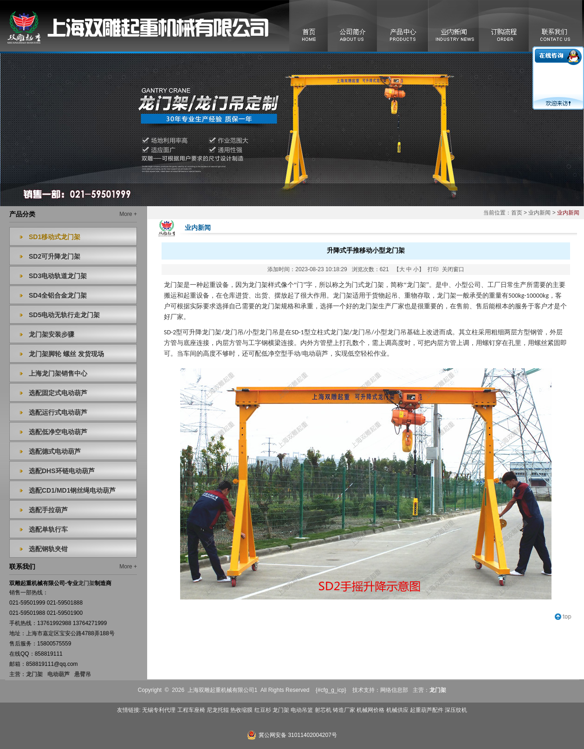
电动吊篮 (302, 710)
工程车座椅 (191, 710)
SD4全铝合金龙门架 (58, 295)
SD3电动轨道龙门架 (58, 276)
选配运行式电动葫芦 (58, 412)
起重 (209, 284)
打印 (433, 269)
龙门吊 (361, 332)
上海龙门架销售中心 (58, 373)
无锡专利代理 (158, 710)
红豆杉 (262, 710)
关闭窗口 (453, 269)
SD (167, 332)
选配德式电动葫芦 (55, 451)
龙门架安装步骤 (51, 334)
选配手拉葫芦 (48, 510)
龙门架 (34, 674)
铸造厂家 (344, 710)
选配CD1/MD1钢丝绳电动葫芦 (72, 490)
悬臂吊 (82, 674)
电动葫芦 (58, 674)
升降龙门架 (205, 332)
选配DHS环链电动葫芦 (62, 471)
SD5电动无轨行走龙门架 (64, 315)
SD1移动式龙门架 (54, 237)
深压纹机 (456, 710)
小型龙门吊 (390, 332)
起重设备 (196, 295)
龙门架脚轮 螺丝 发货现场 (66, 354)
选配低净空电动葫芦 (58, 432)
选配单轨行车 (48, 529)
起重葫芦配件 (426, 710)
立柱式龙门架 (330, 332)
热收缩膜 (241, 710)
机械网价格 (370, 710)
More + (128, 214)
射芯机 (323, 710)
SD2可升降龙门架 (54, 256)
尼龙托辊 (218, 710)
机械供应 (397, 710)
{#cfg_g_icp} (331, 690)
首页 (516, 212)
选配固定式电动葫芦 (58, 393)
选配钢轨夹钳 (48, 549)
